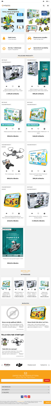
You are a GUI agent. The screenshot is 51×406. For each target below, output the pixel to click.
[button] (25, 387)
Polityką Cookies (20, 401)
